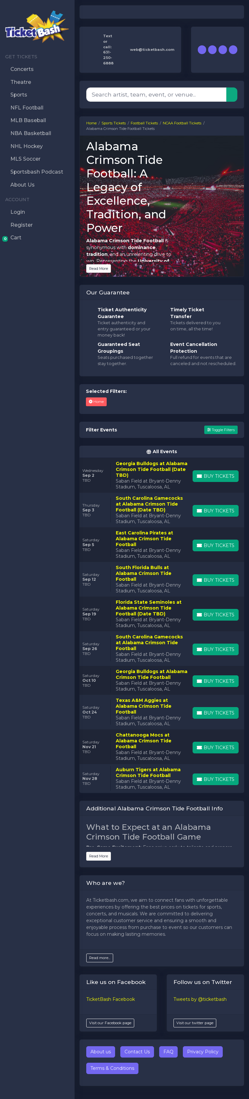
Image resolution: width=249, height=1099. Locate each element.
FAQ (168, 1052)
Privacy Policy (203, 1052)
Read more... (99, 958)
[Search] (156, 94)
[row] (161, 475)
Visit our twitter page (194, 1023)
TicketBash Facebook (110, 999)
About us (100, 1052)
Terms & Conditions (112, 1068)
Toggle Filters (221, 430)
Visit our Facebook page (110, 1023)
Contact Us (137, 1052)
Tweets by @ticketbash (200, 999)
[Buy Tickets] (216, 476)
